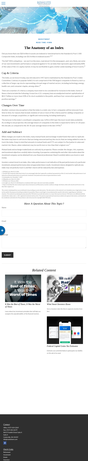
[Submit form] (7, 255)
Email (4, 221)
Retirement (6, 452)
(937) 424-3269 (13, 428)
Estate (5, 457)
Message (5, 234)
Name (4, 207)
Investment (7, 455)
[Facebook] (4, 442)
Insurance (6, 460)
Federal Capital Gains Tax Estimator (62, 346)
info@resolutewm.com (10, 439)
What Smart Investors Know (58, 304)
